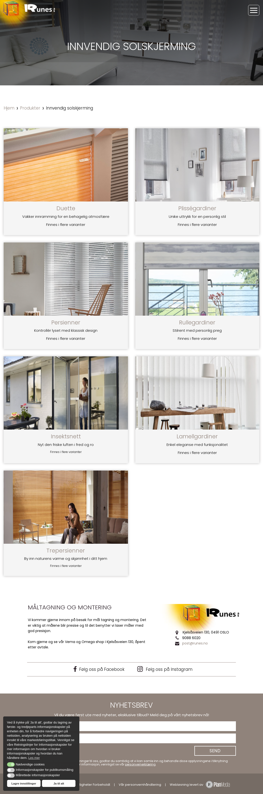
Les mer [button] (34, 758)
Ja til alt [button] (58, 783)
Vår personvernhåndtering (140, 785)
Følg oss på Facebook (98, 669)
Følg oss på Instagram (164, 669)
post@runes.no (195, 643)
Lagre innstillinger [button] (23, 783)
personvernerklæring (140, 764)
